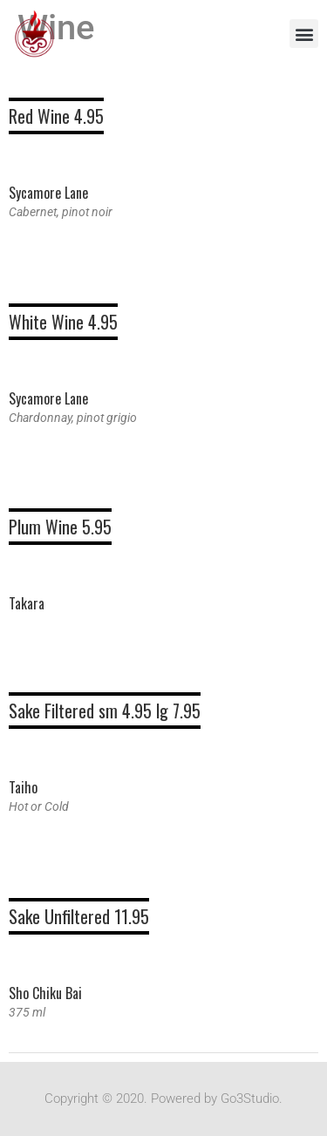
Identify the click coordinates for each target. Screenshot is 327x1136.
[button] (304, 33)
